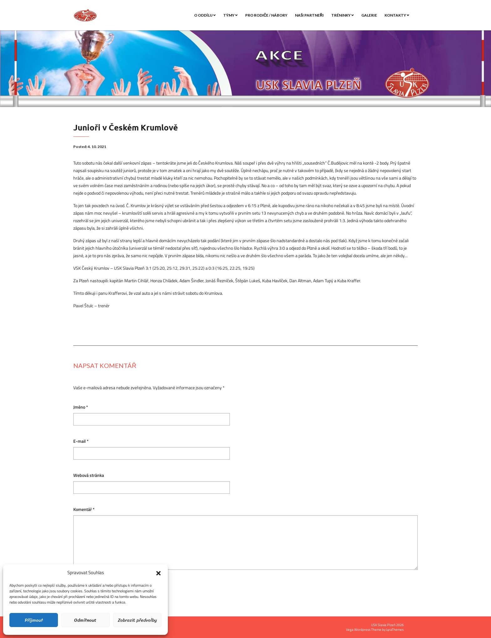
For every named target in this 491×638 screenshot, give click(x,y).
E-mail (81, 441)
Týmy (230, 15)
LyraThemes (395, 629)
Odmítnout (85, 620)
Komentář (84, 510)
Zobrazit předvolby (137, 620)
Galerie (369, 15)
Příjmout (34, 620)
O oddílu (205, 15)
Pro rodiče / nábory (266, 15)
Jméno (80, 407)
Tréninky (342, 15)
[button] (158, 572)
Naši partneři (309, 15)
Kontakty (397, 15)
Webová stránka (88, 475)
